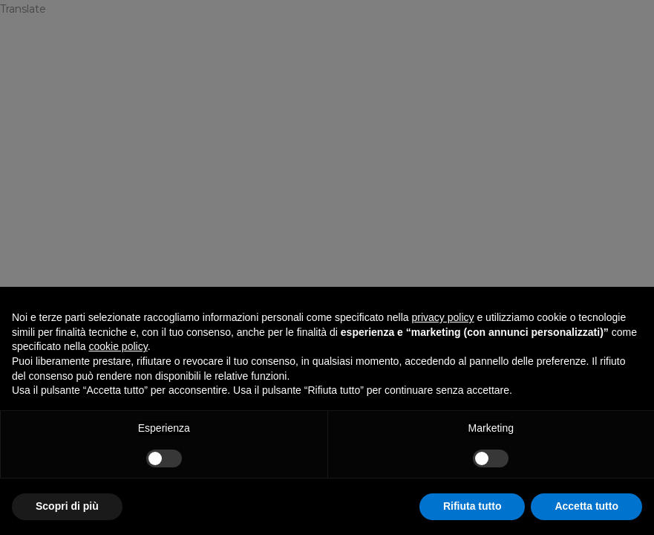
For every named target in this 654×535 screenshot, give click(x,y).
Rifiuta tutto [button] (472, 506)
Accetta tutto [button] (586, 506)
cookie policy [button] (118, 346)
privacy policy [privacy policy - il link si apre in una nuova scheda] (443, 317)
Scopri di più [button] (67, 506)
